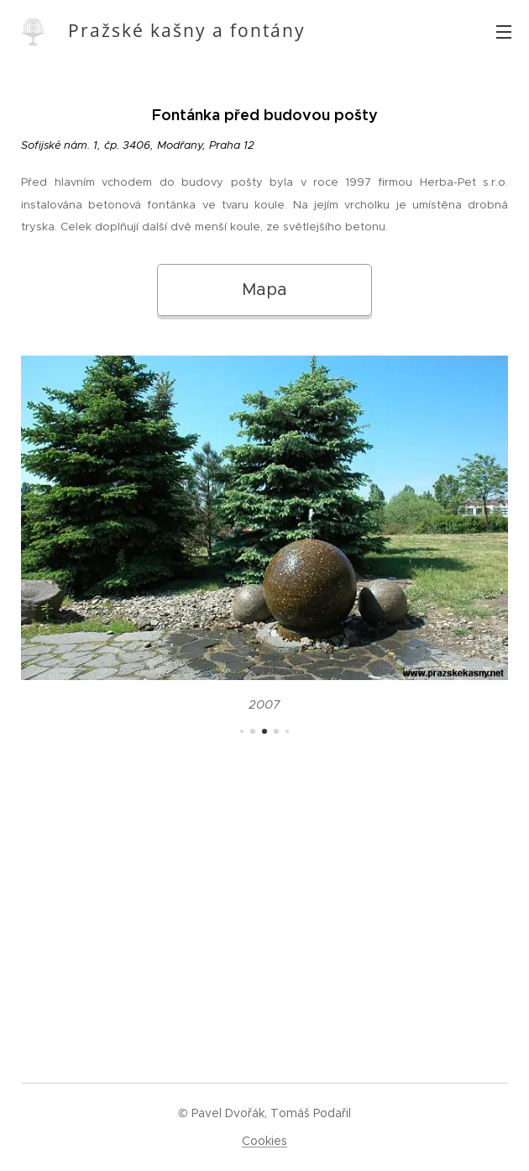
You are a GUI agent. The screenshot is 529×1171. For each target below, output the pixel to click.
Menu (503, 32)
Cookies (264, 1140)
